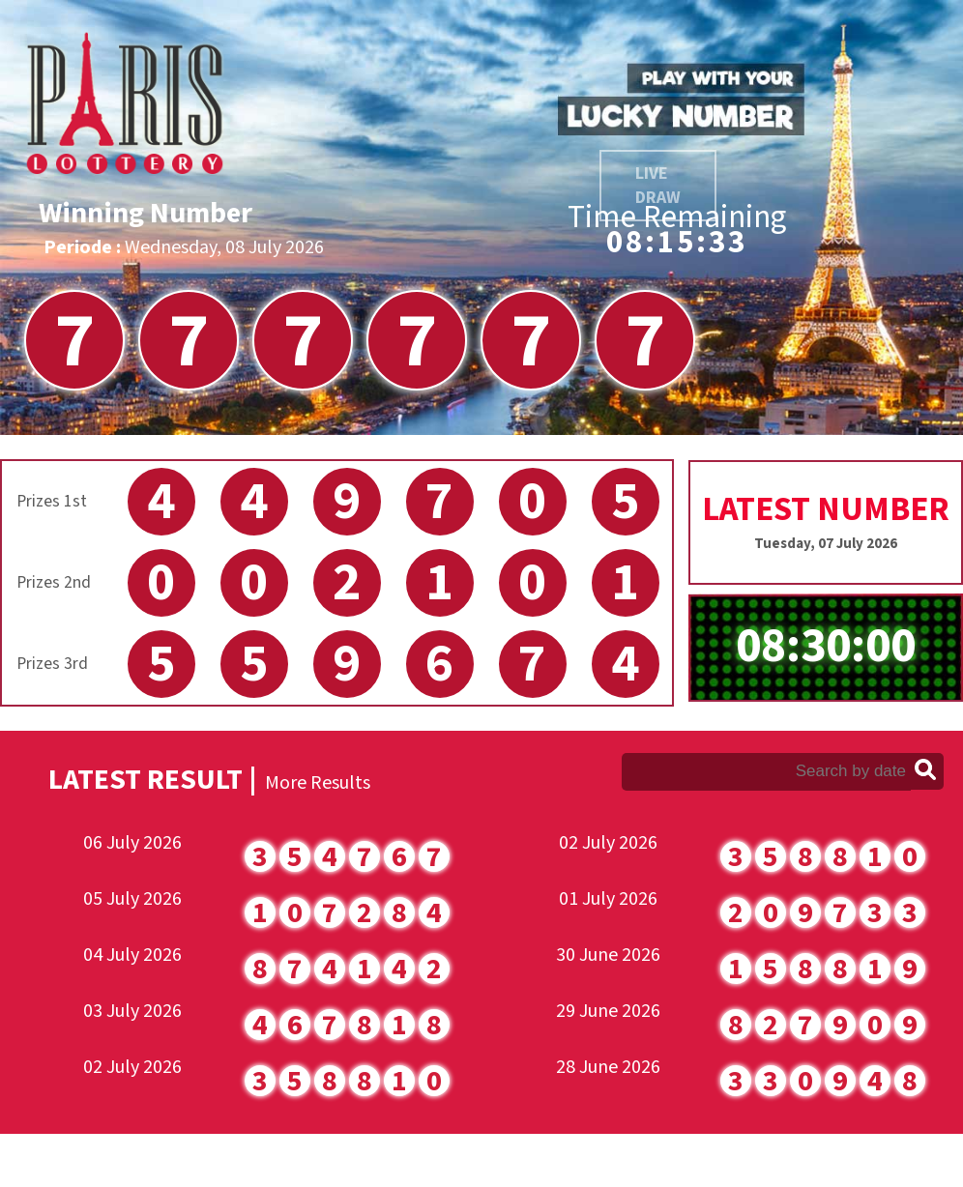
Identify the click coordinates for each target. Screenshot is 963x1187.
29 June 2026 (608, 1011)
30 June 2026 (608, 955)
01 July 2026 (608, 899)
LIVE (658, 185)
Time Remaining (677, 218)
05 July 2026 (132, 899)
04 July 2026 (132, 955)
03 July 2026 (132, 1011)
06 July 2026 (132, 842)
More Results (317, 783)
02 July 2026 (132, 1067)
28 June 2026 (608, 1067)
